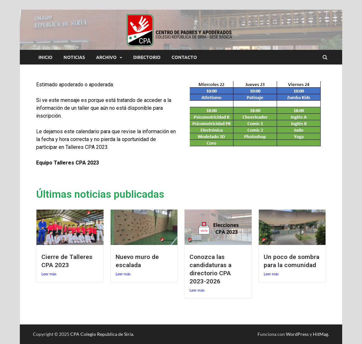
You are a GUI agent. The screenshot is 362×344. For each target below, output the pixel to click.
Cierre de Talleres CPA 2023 (66, 261)
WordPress (297, 334)
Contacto (184, 57)
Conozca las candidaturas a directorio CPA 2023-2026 (210, 269)
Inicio (45, 57)
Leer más (48, 273)
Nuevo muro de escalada (137, 261)
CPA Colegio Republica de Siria (101, 334)
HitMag (320, 334)
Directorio (146, 57)
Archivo (106, 57)
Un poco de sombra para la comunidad (291, 261)
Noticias (74, 57)
